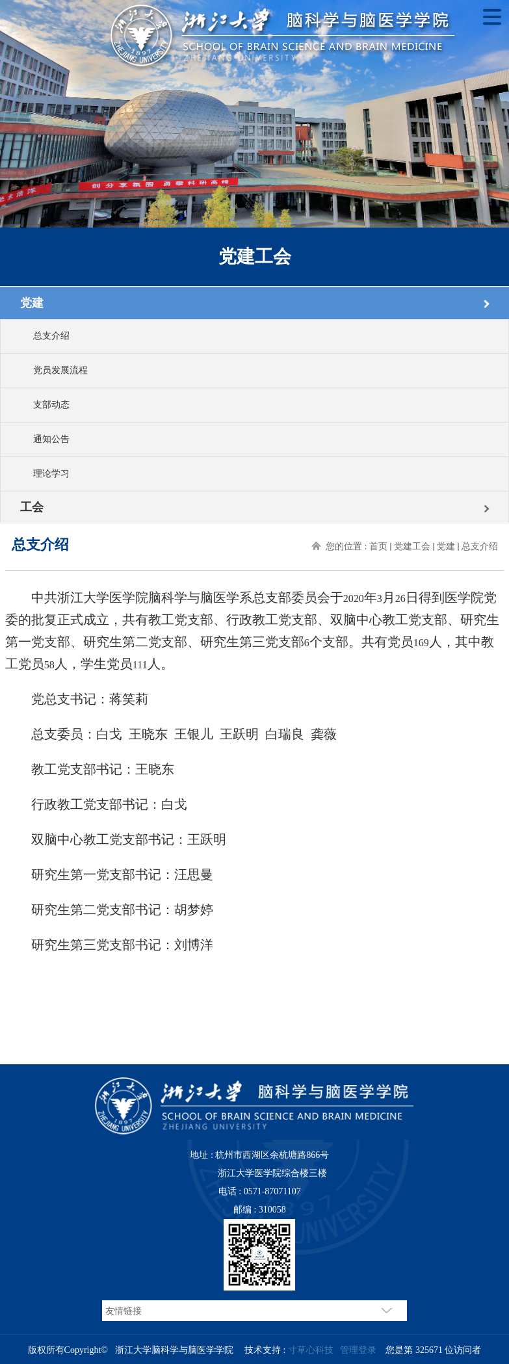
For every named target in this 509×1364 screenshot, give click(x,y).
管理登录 (358, 1350)
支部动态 (51, 405)
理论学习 (51, 474)
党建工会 (412, 546)
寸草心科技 (310, 1350)
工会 (32, 507)
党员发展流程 (60, 370)
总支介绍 (51, 336)
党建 (32, 302)
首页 (378, 546)
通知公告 (51, 439)
